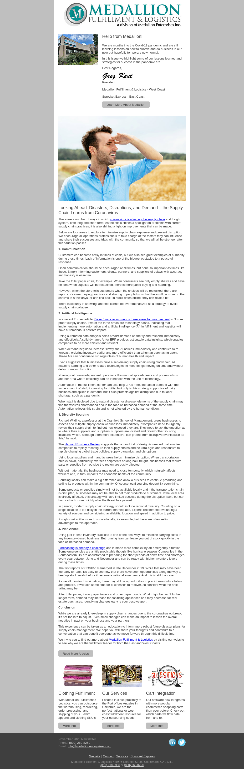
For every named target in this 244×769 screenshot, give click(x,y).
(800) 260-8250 (79, 742)
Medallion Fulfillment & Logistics (131, 639)
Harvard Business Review (82, 444)
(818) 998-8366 (110, 765)
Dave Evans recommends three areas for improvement (132, 319)
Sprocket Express (143, 756)
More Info (69, 726)
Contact (108, 756)
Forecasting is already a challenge (81, 548)
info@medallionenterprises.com (89, 746)
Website (94, 756)
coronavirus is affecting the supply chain (137, 219)
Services (122, 756)
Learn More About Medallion (126, 104)
